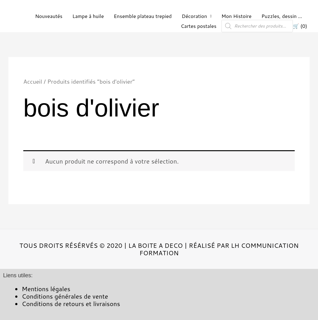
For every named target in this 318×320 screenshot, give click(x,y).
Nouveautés (48, 16)
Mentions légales (46, 288)
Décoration (194, 16)
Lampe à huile (88, 16)
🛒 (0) (300, 25)
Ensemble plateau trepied (143, 16)
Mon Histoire (236, 16)
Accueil (32, 81)
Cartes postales (198, 25)
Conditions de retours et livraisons (71, 303)
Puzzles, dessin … (281, 16)
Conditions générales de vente (65, 296)
